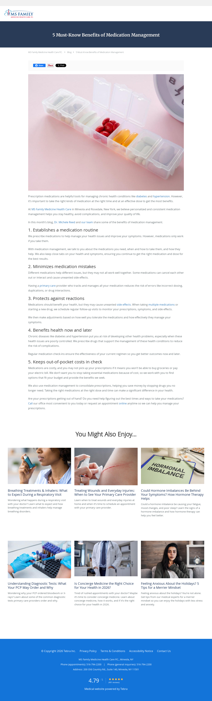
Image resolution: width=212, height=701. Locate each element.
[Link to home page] (18, 13)
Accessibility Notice (141, 651)
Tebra (124, 689)
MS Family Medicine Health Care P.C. (45, 52)
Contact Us (164, 651)
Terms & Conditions (113, 651)
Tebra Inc (69, 651)
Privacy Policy (88, 651)
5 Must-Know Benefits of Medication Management (100, 52)
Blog (69, 52)
